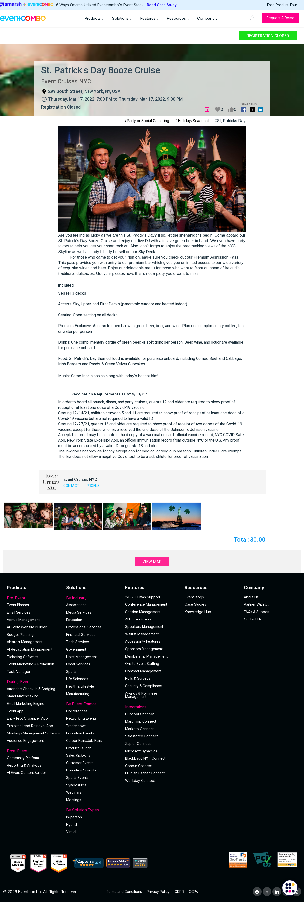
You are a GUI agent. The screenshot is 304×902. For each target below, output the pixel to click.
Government (76, 649)
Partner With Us (256, 604)
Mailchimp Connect (140, 721)
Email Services (18, 612)
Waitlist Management (142, 634)
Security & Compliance (143, 686)
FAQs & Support (256, 612)
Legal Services (78, 664)
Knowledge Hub (198, 612)
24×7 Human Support (142, 597)
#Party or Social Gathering (146, 120)
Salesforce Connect (141, 736)
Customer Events (79, 763)
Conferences (77, 711)
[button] (28, 515)
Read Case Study (162, 5)
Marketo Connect (139, 729)
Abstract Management (24, 642)
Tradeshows (76, 726)
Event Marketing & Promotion (30, 664)
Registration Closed (268, 35)
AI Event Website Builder (27, 627)
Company (207, 18)
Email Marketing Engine (25, 703)
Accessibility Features (142, 641)
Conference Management (146, 604)
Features (149, 18)
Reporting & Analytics (24, 765)
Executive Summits (81, 770)
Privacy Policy (158, 891)
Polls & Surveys (137, 678)
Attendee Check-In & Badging (31, 689)
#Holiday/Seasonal (192, 120)
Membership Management (146, 656)
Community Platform (23, 758)
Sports (71, 671)
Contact (71, 486)
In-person (74, 817)
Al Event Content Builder (26, 772)
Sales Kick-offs (78, 755)
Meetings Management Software (33, 733)
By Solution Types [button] (92, 810)
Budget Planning (20, 634)
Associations (76, 605)
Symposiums (76, 785)
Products (94, 18)
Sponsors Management (144, 649)
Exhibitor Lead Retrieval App (30, 726)
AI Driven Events (138, 619)
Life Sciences (77, 679)
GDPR (179, 891)
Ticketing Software (22, 657)
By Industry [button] (92, 597)
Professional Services (84, 627)
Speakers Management (144, 626)
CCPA (193, 891)
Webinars (73, 792)
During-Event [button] (33, 681)
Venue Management (23, 620)
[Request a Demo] (280, 18)
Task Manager (18, 671)
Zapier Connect (138, 743)
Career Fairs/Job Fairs (84, 740)
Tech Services (78, 642)
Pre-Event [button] (33, 597)
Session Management (142, 612)
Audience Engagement (25, 740)
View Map (152, 561)
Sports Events (77, 777)
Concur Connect (138, 766)
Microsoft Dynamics (141, 751)
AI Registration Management (29, 649)
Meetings (73, 800)
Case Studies (195, 604)
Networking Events (81, 718)
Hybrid (71, 824)
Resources (178, 18)
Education (74, 620)
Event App (15, 711)
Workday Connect (140, 780)
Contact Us (253, 619)
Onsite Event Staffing (142, 663)
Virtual (71, 832)
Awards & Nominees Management (141, 695)
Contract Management (143, 671)
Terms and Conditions (124, 891)
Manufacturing (77, 694)
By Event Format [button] (92, 703)
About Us (251, 597)
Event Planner (18, 605)
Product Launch (78, 748)
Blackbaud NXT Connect (145, 758)
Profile (93, 486)
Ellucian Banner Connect (145, 773)
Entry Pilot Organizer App (27, 718)
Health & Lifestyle (80, 686)
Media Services (78, 612)
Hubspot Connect (139, 714)
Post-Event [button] (33, 750)
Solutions (122, 18)
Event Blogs (194, 597)
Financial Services (80, 634)
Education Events (80, 733)
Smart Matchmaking (22, 696)
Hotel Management (81, 657)
